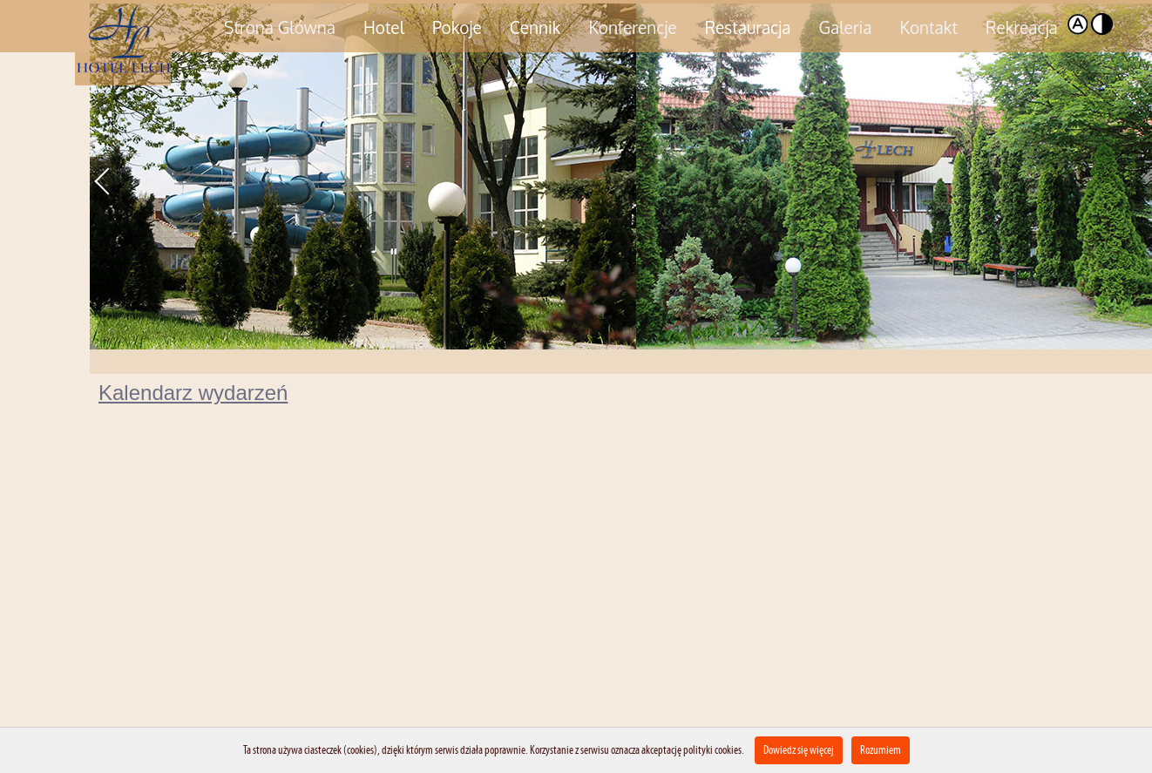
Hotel (383, 27)
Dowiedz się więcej (798, 749)
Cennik (535, 27)
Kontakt (929, 27)
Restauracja (748, 27)
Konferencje (632, 27)
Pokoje (457, 27)
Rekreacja (1022, 27)
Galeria (844, 27)
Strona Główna (279, 27)
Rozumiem (880, 749)
